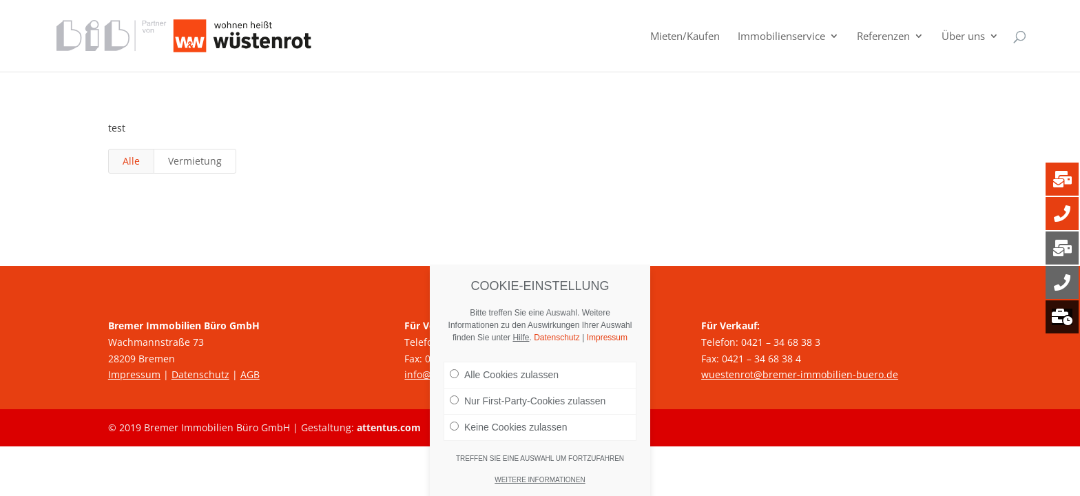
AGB (250, 374)
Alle (131, 160)
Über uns (963, 37)
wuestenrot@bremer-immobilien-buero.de (799, 374)
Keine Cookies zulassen (508, 427)
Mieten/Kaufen (685, 37)
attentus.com (389, 427)
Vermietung (195, 160)
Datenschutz (200, 374)
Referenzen (883, 37)
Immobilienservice (781, 37)
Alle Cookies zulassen (504, 374)
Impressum (134, 374)
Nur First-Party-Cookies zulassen (527, 400)
